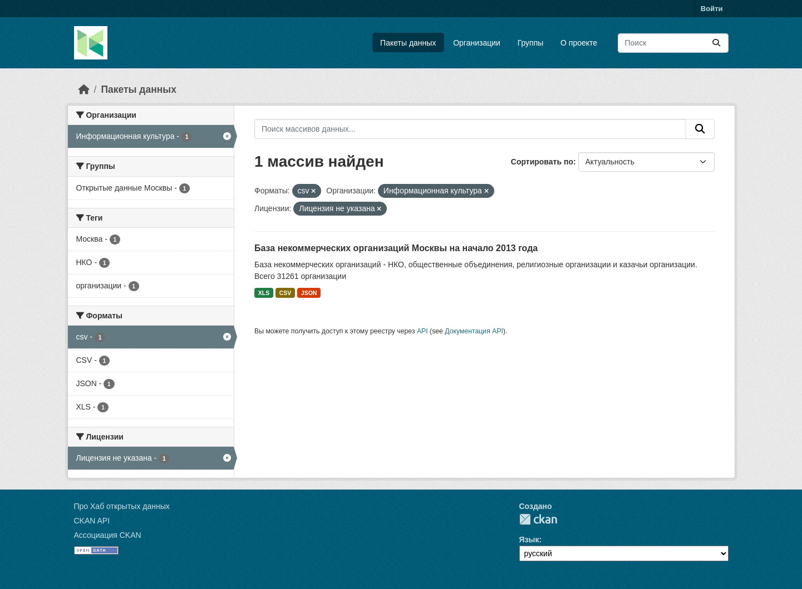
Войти (712, 8)
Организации (476, 42)
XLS (263, 292)
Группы (531, 42)
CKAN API (92, 520)
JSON (309, 292)
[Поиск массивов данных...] (673, 43)
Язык (529, 539)
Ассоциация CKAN (107, 535)
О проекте (578, 42)
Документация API (474, 331)
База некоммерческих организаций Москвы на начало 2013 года (396, 248)
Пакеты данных (408, 42)
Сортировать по (542, 161)
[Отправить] (716, 43)
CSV (285, 292)
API (422, 331)
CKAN (538, 519)
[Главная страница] (84, 89)
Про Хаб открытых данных (122, 506)
